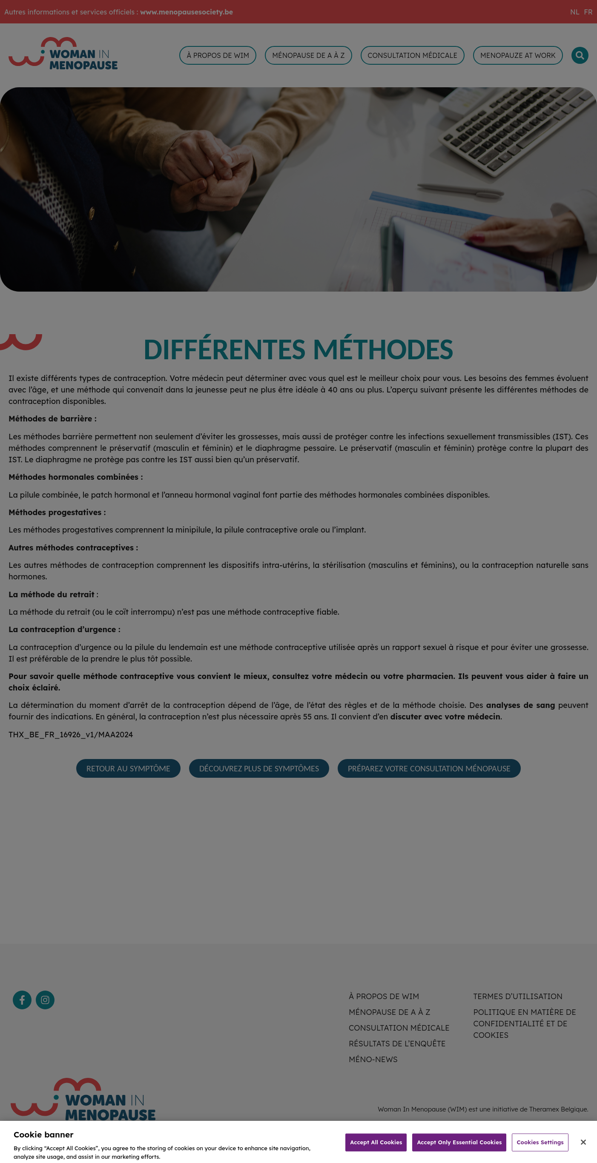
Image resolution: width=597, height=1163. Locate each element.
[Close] (583, 1148)
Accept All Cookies (376, 1148)
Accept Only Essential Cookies (459, 1148)
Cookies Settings (540, 1148)
